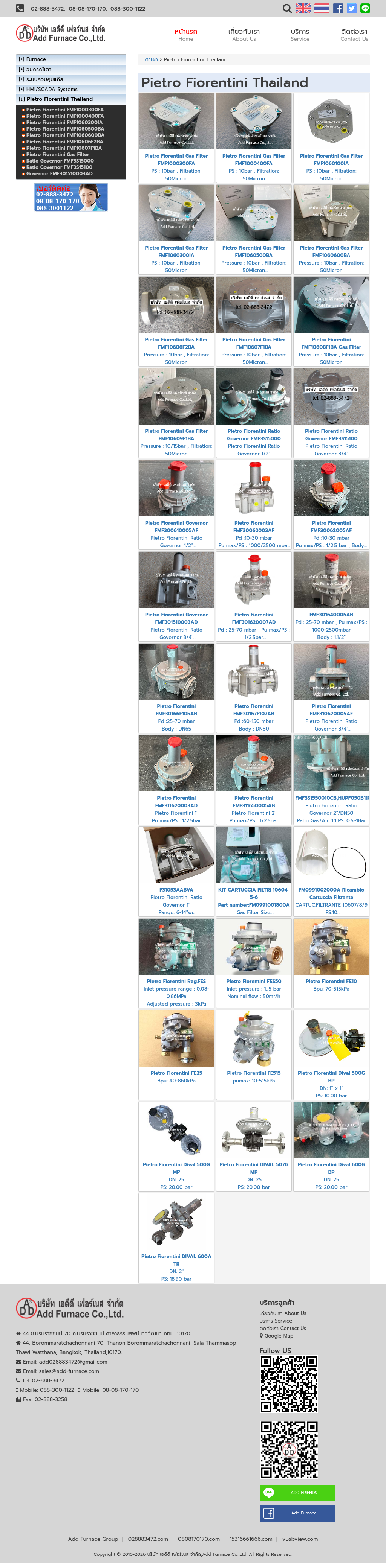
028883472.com (148, 1539)
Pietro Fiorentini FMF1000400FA (65, 116)
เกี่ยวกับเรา (244, 34)
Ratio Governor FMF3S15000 (60, 160)
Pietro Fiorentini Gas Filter (57, 154)
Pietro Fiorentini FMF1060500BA (65, 128)
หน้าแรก (186, 34)
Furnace (36, 59)
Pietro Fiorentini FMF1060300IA (64, 122)
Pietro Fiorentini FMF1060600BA (65, 135)
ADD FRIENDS (304, 1493)
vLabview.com (300, 1539)
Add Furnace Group (93, 1539)
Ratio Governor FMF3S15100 (59, 167)
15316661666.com (251, 1539)
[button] (287, 10)
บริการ (300, 34)
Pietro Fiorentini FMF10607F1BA (64, 148)
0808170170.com (199, 1539)
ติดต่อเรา (354, 34)
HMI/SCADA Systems (52, 89)
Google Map (279, 1335)
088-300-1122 (127, 9)
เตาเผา (150, 60)
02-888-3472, (48, 9)
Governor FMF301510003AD (59, 173)
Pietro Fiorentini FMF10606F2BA (64, 141)
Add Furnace (303, 1513)
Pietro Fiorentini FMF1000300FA (65, 109)
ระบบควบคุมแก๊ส (44, 79)
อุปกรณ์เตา (38, 69)
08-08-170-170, (88, 9)
